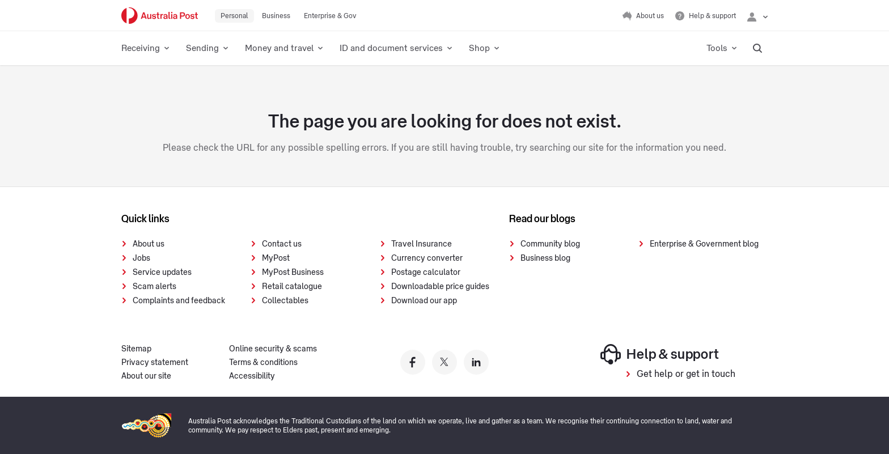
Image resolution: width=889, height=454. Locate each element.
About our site (146, 376)
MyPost (276, 258)
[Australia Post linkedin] (476, 362)
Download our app (424, 301)
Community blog (550, 244)
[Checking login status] (757, 16)
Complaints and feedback (179, 301)
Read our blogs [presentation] (542, 219)
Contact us (282, 244)
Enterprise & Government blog (704, 244)
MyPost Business (293, 273)
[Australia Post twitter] (444, 362)
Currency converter (427, 258)
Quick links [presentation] (145, 219)
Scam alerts (154, 287)
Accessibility (252, 376)
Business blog (545, 258)
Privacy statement (154, 363)
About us (148, 244)
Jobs (141, 258)
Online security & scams (273, 349)
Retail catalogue (292, 287)
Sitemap (136, 349)
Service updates (162, 273)
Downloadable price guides (440, 287)
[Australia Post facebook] (412, 362)
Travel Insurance (421, 244)
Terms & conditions (263, 363)
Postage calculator (425, 273)
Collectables (285, 301)
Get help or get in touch (686, 374)
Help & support (659, 354)
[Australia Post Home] (159, 15)
